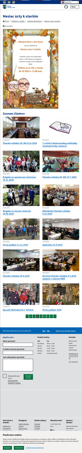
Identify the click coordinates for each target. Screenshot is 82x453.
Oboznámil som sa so (14, 379)
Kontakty (37, 426)
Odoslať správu (28, 377)
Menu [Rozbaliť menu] (74, 7)
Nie (48, 331)
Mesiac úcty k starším (52, 21)
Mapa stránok (23, 428)
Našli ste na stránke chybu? (66, 331)
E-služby (37, 428)
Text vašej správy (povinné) (13, 357)
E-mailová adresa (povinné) (13, 349)
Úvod (6, 21)
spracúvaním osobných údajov (14, 382)
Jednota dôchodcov (34, 21)
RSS (52, 430)
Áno (44, 331)
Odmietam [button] (19, 448)
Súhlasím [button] (7, 448)
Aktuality (37, 424)
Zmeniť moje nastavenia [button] (35, 448)
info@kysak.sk (73, 354)
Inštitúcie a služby (18, 21)
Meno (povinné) (9, 341)
